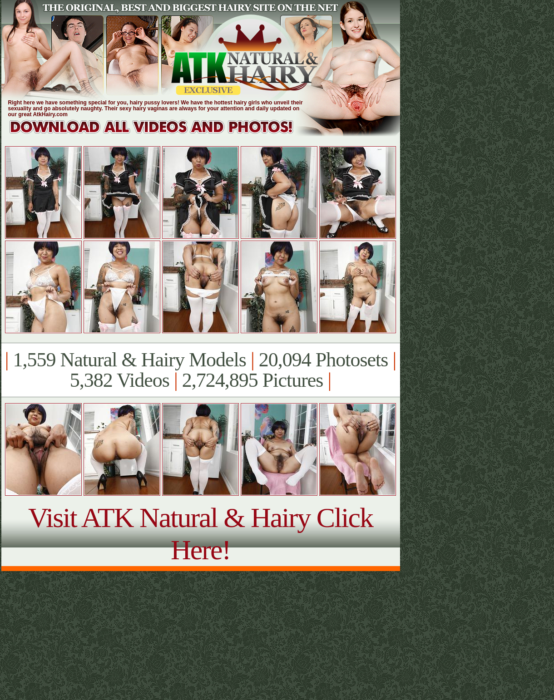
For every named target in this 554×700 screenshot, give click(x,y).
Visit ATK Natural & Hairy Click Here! (200, 533)
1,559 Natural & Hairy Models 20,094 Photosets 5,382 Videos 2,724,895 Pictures (200, 370)
